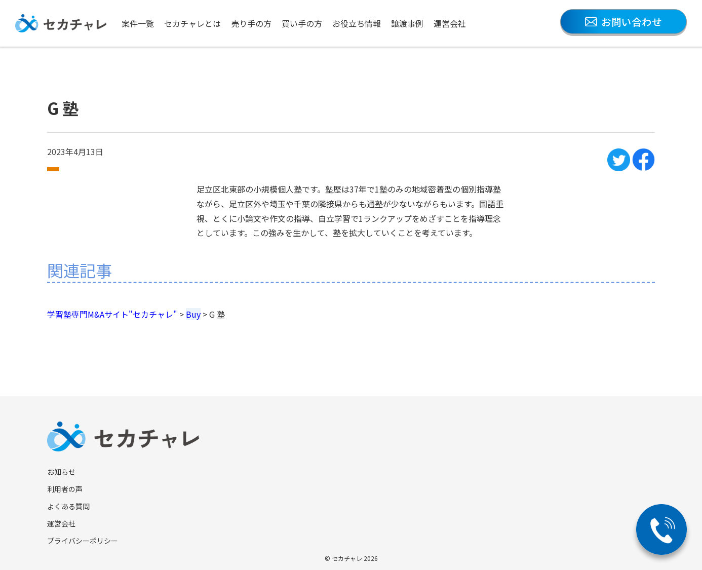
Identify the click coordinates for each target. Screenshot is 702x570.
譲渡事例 (407, 23)
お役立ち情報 (356, 23)
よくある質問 (68, 506)
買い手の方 (302, 23)
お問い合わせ (623, 21)
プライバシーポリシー (82, 541)
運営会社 (450, 23)
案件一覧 (138, 23)
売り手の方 (251, 23)
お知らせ (61, 472)
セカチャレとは (192, 23)
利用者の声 (65, 489)
